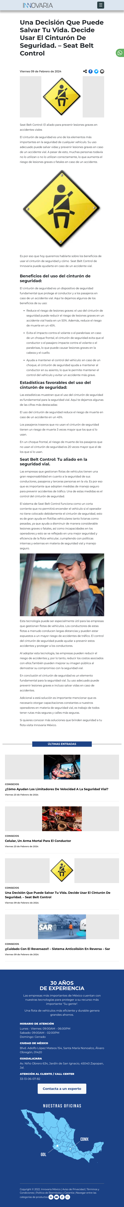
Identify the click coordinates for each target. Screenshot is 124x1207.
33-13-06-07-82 (30, 1078)
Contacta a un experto (62, 1089)
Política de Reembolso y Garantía (55, 1192)
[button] (90, 71)
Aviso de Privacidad (73, 1189)
